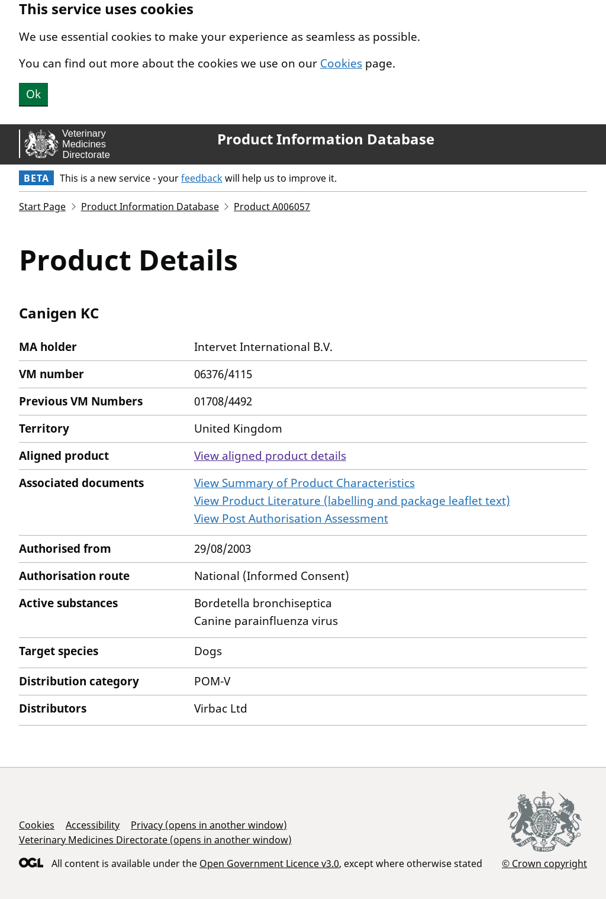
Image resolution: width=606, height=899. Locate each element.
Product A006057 (272, 206)
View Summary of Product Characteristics (304, 483)
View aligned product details (270, 455)
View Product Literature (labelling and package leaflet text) (352, 500)
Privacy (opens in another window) (209, 825)
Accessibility (93, 825)
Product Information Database (325, 139)
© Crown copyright (544, 863)
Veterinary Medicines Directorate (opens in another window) (155, 839)
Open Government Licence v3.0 (269, 863)
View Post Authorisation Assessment (291, 518)
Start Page (42, 206)
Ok (33, 94)
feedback (202, 178)
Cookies (341, 63)
